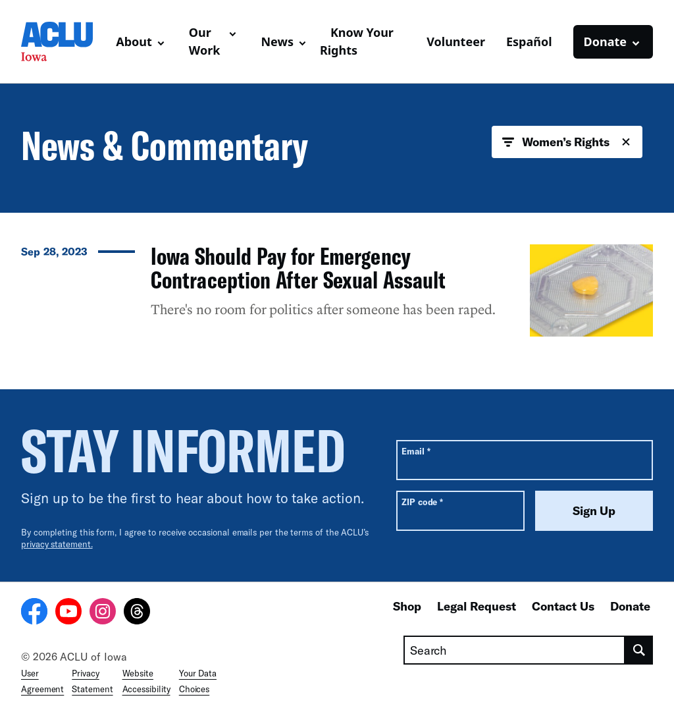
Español (529, 41)
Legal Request (476, 606)
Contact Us (563, 606)
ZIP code (422, 501)
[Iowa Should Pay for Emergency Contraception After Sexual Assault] (337, 290)
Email (416, 450)
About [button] (134, 41)
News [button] (277, 41)
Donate (630, 606)
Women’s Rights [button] (567, 142)
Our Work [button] (204, 41)
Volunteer (456, 41)
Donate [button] (605, 41)
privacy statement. (57, 544)
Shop (407, 606)
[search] (639, 650)
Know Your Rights (357, 41)
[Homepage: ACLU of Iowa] (63, 41)
